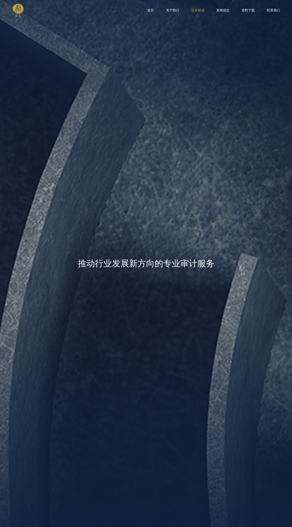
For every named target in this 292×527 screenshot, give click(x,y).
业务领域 (197, 10)
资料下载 (248, 10)
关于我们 (172, 10)
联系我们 (273, 10)
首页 (150, 10)
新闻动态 (222, 10)
